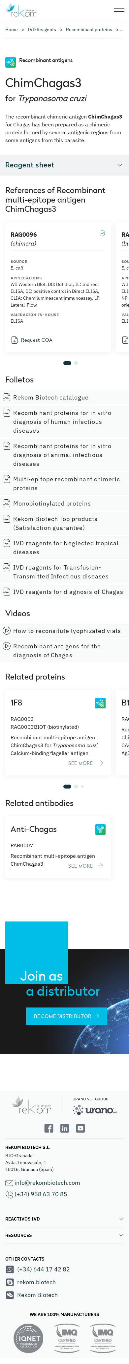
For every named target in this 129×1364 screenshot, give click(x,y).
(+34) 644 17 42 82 (37, 1269)
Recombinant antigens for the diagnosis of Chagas (52, 650)
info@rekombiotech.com (42, 1183)
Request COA (32, 340)
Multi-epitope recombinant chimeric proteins (61, 483)
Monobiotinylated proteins (47, 503)
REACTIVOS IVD (64, 1219)
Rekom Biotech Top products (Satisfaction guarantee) (50, 523)
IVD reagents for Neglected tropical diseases (61, 547)
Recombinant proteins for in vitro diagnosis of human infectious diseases (57, 421)
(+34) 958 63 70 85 (36, 1194)
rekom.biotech (30, 1282)
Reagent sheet (64, 165)
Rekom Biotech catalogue (46, 397)
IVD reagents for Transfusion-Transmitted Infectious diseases (56, 571)
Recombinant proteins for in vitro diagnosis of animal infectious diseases (57, 454)
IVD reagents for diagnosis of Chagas (63, 591)
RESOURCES (64, 1235)
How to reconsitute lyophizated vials (62, 631)
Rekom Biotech (31, 1295)
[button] (67, 363)
